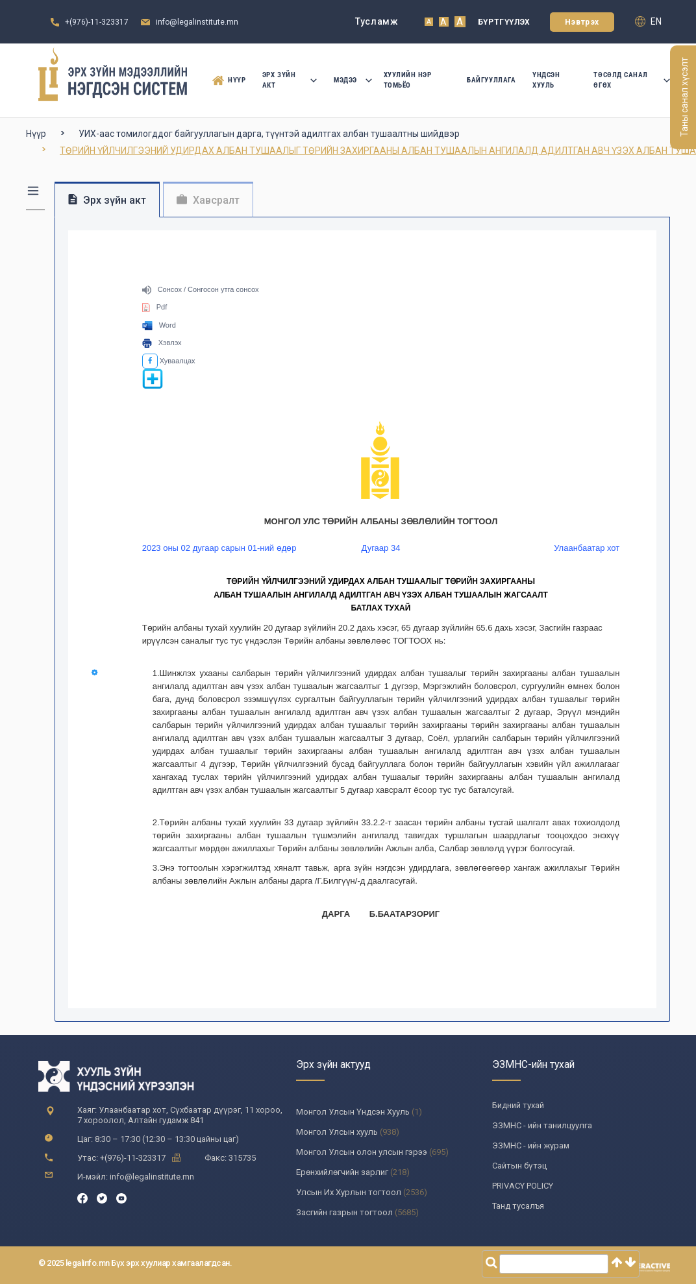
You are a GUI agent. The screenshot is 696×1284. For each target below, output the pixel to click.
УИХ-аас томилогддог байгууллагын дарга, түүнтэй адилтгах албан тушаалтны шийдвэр (269, 133)
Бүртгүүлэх (504, 22)
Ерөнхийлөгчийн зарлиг (342, 1172)
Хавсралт (208, 200)
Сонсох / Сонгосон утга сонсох (200, 289)
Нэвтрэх (582, 22)
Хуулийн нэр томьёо (408, 80)
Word (159, 325)
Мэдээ (350, 80)
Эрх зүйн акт (289, 80)
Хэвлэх (162, 342)
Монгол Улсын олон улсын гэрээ (361, 1152)
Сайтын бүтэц (519, 1165)
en (648, 21)
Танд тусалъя (518, 1206)
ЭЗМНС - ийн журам (530, 1145)
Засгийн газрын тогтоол (344, 1212)
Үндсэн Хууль (546, 80)
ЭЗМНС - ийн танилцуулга (542, 1125)
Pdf (155, 307)
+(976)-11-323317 (97, 22)
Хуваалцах (168, 361)
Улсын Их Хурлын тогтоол (348, 1192)
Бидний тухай (518, 1105)
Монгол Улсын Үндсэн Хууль (353, 1112)
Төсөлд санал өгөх (631, 80)
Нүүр (226, 80)
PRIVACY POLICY (522, 1186)
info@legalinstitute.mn (197, 22)
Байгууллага (491, 80)
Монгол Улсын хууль (337, 1132)
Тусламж (377, 21)
